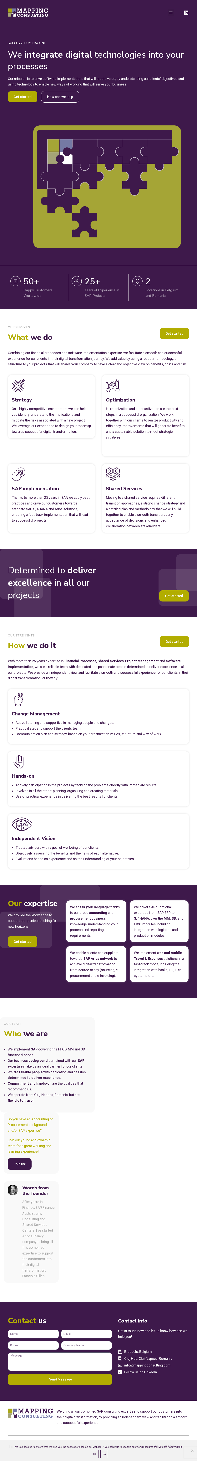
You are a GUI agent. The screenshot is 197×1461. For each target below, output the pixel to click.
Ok (94, 1454)
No (104, 1454)
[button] (171, 12)
